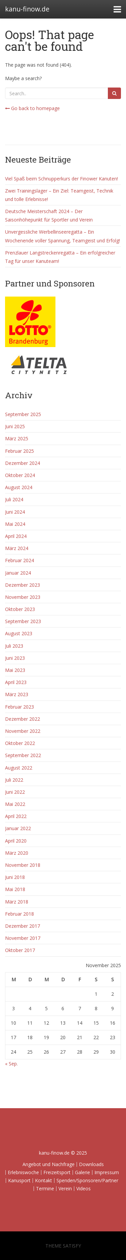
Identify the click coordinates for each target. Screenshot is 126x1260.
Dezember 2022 (22, 719)
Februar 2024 (19, 560)
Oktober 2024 (20, 475)
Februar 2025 (19, 451)
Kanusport (19, 1180)
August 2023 (18, 633)
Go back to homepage (32, 108)
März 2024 (16, 548)
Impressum (106, 1172)
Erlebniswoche (23, 1172)
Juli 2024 (14, 499)
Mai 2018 (15, 889)
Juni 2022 (15, 792)
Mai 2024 (15, 524)
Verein (65, 1188)
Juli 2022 (14, 780)
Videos (83, 1188)
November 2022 (22, 731)
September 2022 (23, 755)
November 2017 (22, 938)
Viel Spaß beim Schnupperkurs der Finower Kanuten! (61, 178)
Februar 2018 (19, 914)
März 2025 (16, 438)
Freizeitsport (57, 1172)
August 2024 (18, 487)
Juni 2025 (15, 426)
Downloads (91, 1164)
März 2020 (16, 853)
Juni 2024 (15, 512)
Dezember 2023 (22, 585)
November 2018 (22, 865)
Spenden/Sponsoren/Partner (87, 1180)
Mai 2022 (15, 804)
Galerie (82, 1172)
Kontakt (43, 1180)
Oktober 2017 (20, 950)
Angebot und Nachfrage (49, 1164)
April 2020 (16, 841)
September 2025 (23, 414)
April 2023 (16, 682)
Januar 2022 (18, 828)
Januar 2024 (18, 573)
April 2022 (16, 816)
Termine (45, 1188)
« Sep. (11, 1063)
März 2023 (16, 694)
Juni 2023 (15, 658)
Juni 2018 (15, 877)
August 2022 (18, 767)
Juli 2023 (14, 646)
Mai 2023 (15, 670)
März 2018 (16, 901)
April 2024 (16, 536)
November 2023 (22, 597)
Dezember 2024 (22, 463)
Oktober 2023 (20, 609)
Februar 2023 (19, 707)
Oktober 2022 (20, 743)
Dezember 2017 (22, 926)
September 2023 (23, 621)
